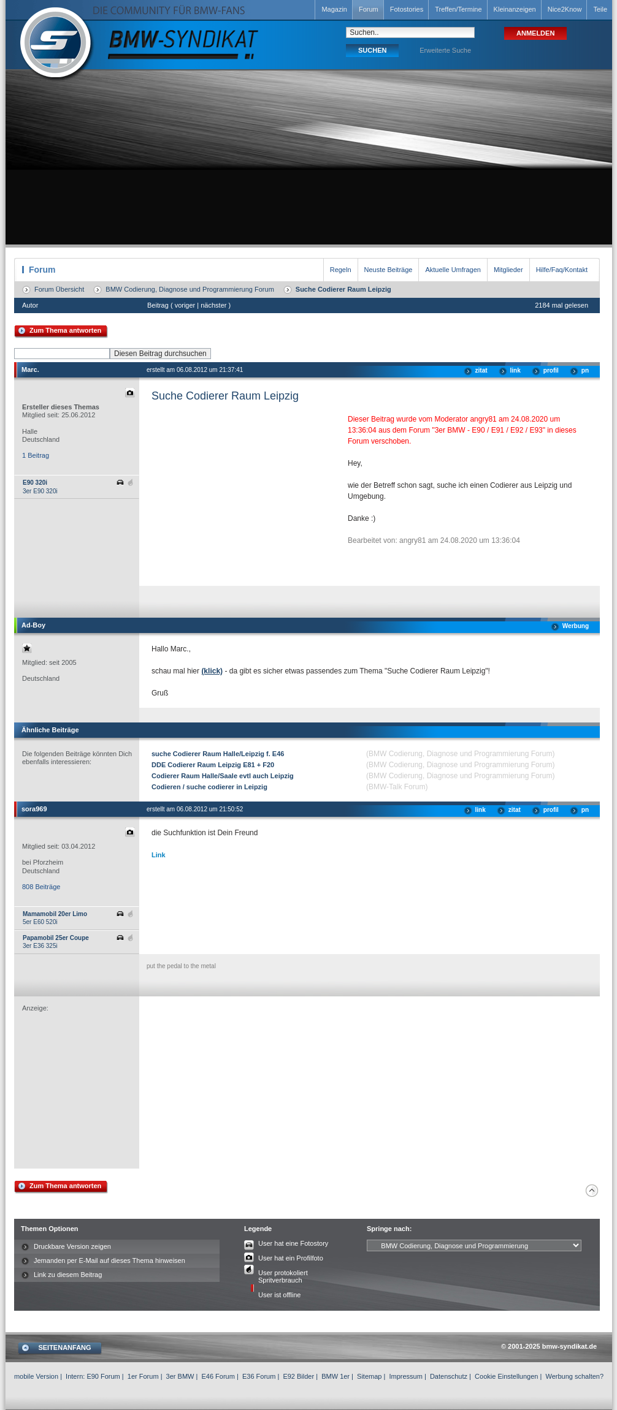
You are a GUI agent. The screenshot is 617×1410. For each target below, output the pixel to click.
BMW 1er (335, 1376)
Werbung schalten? (574, 1376)
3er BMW (180, 1376)
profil (551, 370)
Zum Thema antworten (65, 330)
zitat (481, 370)
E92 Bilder (298, 1376)
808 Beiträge (41, 886)
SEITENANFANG (64, 1347)
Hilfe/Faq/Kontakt (562, 269)
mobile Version (36, 1376)
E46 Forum (217, 1376)
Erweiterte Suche (445, 50)
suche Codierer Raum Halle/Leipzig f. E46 (217, 753)
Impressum (405, 1376)
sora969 (34, 809)
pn (585, 370)
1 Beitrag (35, 455)
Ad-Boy (33, 625)
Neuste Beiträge (388, 269)
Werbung (575, 626)
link (515, 370)
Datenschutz (448, 1376)
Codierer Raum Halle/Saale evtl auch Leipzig (222, 775)
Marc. (30, 369)
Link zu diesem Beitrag (68, 1274)
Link (158, 855)
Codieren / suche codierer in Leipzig (209, 786)
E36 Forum (258, 1376)
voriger (185, 305)
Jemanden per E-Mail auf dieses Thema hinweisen (109, 1260)
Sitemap (369, 1376)
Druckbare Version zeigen (72, 1246)
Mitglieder (508, 269)
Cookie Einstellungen (506, 1376)
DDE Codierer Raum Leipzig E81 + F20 (212, 764)
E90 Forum (103, 1376)
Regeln (340, 269)
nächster (213, 305)
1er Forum (143, 1376)
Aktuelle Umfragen (453, 269)
